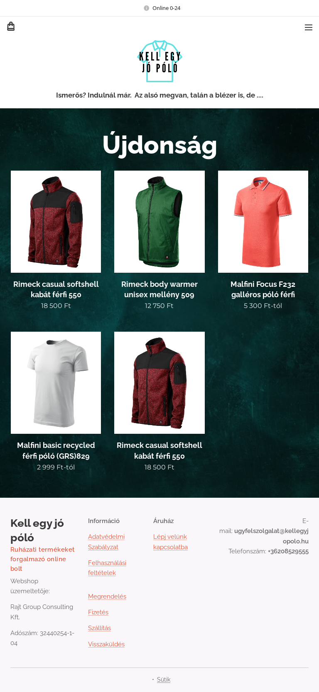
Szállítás (99, 628)
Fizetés (98, 612)
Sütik (163, 679)
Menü (308, 27)
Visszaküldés (106, 644)
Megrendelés (107, 596)
